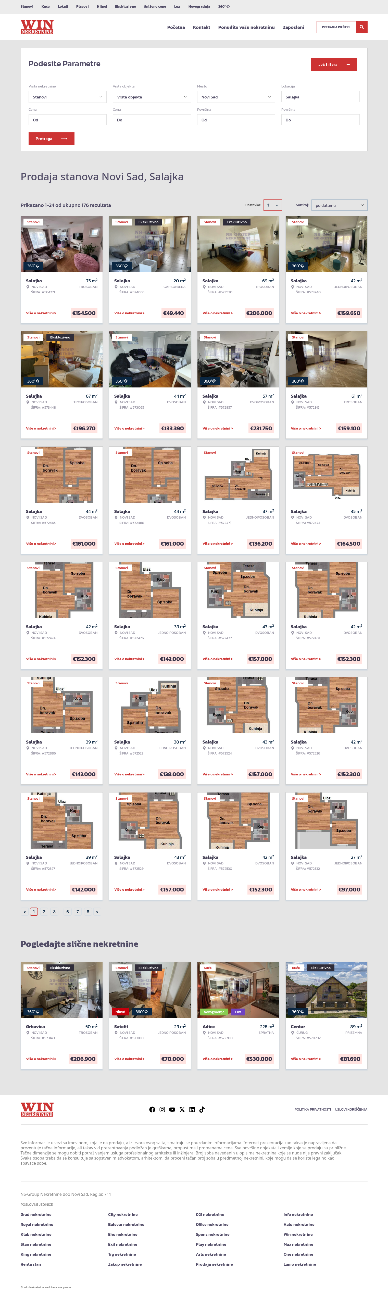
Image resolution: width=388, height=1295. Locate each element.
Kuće (46, 6)
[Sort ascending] (268, 202)
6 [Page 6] (67, 909)
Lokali (63, 6)
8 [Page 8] (88, 909)
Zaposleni (293, 27)
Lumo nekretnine (300, 1262)
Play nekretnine (211, 1242)
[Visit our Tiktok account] (202, 1107)
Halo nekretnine (299, 1222)
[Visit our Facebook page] (152, 1107)
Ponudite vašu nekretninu (246, 27)
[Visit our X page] (182, 1107)
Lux (177, 6)
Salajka (292, 95)
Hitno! (102, 6)
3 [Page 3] (54, 909)
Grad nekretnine (36, 1212)
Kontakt (201, 27)
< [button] (24, 909)
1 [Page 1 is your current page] (34, 909)
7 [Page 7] (78, 909)
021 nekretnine (210, 1212)
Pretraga (51, 136)
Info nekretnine (298, 1212)
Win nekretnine (298, 1232)
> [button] (97, 909)
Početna (176, 27)
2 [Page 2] (44, 909)
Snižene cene (155, 6)
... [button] (60, 909)
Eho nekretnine (122, 1232)
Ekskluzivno (125, 6)
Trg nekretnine (122, 1252)
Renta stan (31, 1262)
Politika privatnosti (313, 1107)
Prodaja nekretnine (214, 1262)
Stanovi (27, 6)
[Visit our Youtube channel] (172, 1107)
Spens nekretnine (213, 1232)
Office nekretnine (212, 1222)
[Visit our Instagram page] (162, 1107)
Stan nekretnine (36, 1242)
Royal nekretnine (37, 1222)
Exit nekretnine (122, 1242)
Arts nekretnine (211, 1252)
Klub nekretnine (36, 1232)
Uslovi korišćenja (351, 1107)
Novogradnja (199, 6)
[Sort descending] (277, 202)
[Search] (362, 27)
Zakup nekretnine (125, 1262)
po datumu (326, 203)
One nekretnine (298, 1252)
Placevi (82, 6)
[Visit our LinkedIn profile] (192, 1107)
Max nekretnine (298, 1242)
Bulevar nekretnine (126, 1222)
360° (224, 6)
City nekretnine (123, 1212)
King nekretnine (36, 1252)
